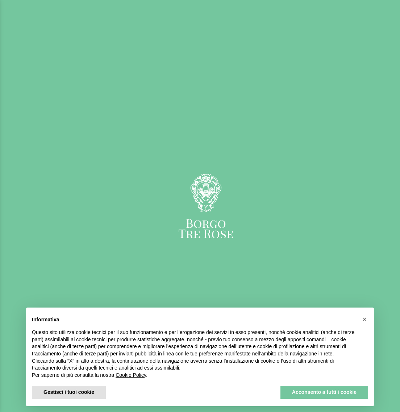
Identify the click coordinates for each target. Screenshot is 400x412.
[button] (364, 319)
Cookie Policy (131, 375)
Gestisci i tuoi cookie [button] (68, 392)
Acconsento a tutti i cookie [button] (324, 392)
